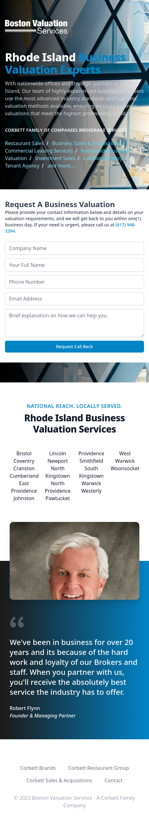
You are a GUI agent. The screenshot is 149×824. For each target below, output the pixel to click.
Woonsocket (125, 468)
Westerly (91, 490)
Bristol (24, 453)
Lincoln (57, 453)
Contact (113, 780)
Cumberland (24, 475)
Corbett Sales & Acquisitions (59, 780)
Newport (57, 460)
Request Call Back (74, 346)
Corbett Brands (38, 768)
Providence (91, 453)
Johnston (24, 498)
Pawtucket (58, 498)
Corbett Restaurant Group (98, 768)
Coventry (23, 460)
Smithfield (91, 460)
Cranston (24, 468)
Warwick (91, 483)
